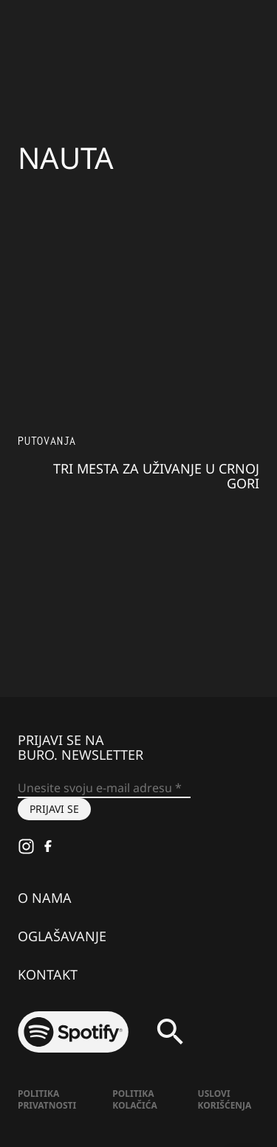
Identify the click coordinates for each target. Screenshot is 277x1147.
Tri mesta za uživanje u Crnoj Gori (156, 476)
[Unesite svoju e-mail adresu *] (104, 788)
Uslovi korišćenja (225, 1099)
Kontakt (48, 974)
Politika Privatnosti (47, 1099)
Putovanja (47, 440)
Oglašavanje (62, 936)
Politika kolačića (134, 1099)
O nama (45, 898)
